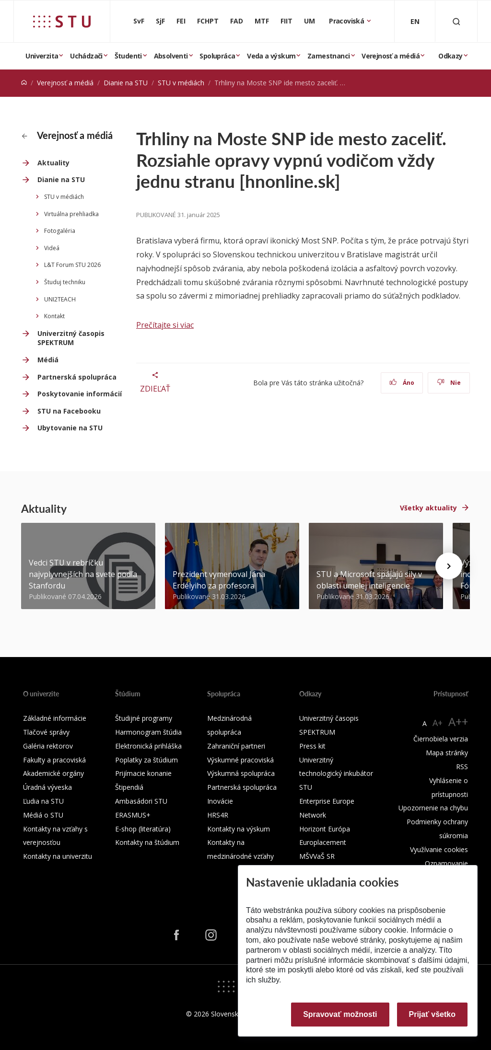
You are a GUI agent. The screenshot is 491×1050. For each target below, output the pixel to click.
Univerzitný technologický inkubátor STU (336, 773)
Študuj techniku (64, 282)
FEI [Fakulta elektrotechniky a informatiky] (181, 20)
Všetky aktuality (428, 507)
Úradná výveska (47, 787)
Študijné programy (143, 718)
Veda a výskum (271, 55)
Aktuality (53, 162)
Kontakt (54, 316)
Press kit (312, 745)
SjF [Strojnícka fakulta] (160, 20)
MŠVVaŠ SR (317, 856)
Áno (402, 383)
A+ (438, 722)
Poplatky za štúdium (146, 759)
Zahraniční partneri (236, 745)
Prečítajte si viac (165, 325)
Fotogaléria (59, 231)
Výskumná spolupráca (241, 773)
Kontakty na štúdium (147, 842)
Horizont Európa (324, 828)
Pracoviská (347, 20)
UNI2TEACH (60, 299)
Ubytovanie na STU (70, 427)
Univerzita (41, 55)
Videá (51, 248)
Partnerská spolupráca (77, 376)
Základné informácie (54, 718)
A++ (458, 721)
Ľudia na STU (43, 801)
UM (309, 20)
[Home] (24, 82)
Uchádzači (86, 55)
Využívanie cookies (439, 849)
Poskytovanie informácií (79, 393)
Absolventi (171, 55)
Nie (449, 383)
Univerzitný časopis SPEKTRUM (71, 338)
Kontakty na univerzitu (57, 856)
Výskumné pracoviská (240, 759)
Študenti (128, 55)
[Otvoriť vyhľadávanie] (456, 21)
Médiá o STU (43, 814)
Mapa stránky (447, 752)
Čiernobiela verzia (440, 738)
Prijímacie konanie (143, 773)
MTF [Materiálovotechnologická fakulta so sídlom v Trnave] (262, 20)
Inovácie (220, 801)
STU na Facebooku (69, 410)
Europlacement (322, 842)
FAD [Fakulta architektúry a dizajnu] (236, 20)
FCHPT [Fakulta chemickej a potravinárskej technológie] (208, 20)
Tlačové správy (46, 732)
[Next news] (448, 566)
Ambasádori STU (141, 801)
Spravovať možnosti (340, 1014)
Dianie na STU (126, 82)
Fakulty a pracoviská (54, 759)
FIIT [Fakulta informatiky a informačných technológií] (286, 20)
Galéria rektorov (48, 745)
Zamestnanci (328, 55)
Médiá (47, 359)
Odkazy (450, 55)
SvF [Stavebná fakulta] (138, 20)
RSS (462, 766)
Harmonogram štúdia (148, 732)
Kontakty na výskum (238, 828)
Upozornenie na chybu (433, 807)
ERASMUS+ (133, 814)
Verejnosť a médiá (391, 55)
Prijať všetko (432, 1014)
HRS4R (217, 814)
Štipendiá (129, 787)
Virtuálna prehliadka (71, 214)
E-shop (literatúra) (143, 828)
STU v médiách (181, 82)
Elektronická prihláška (148, 745)
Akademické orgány (53, 773)
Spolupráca (217, 55)
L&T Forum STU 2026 (72, 265)
